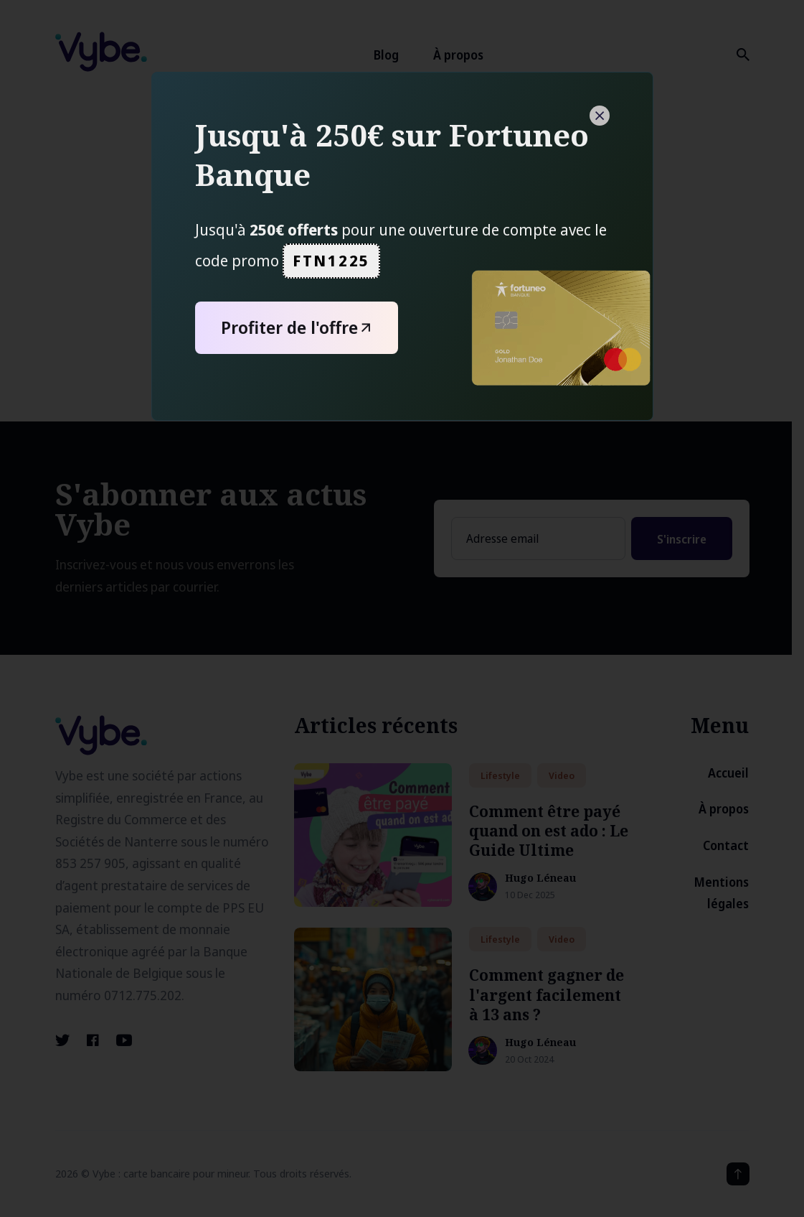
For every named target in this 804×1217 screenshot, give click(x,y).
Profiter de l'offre (299, 327)
